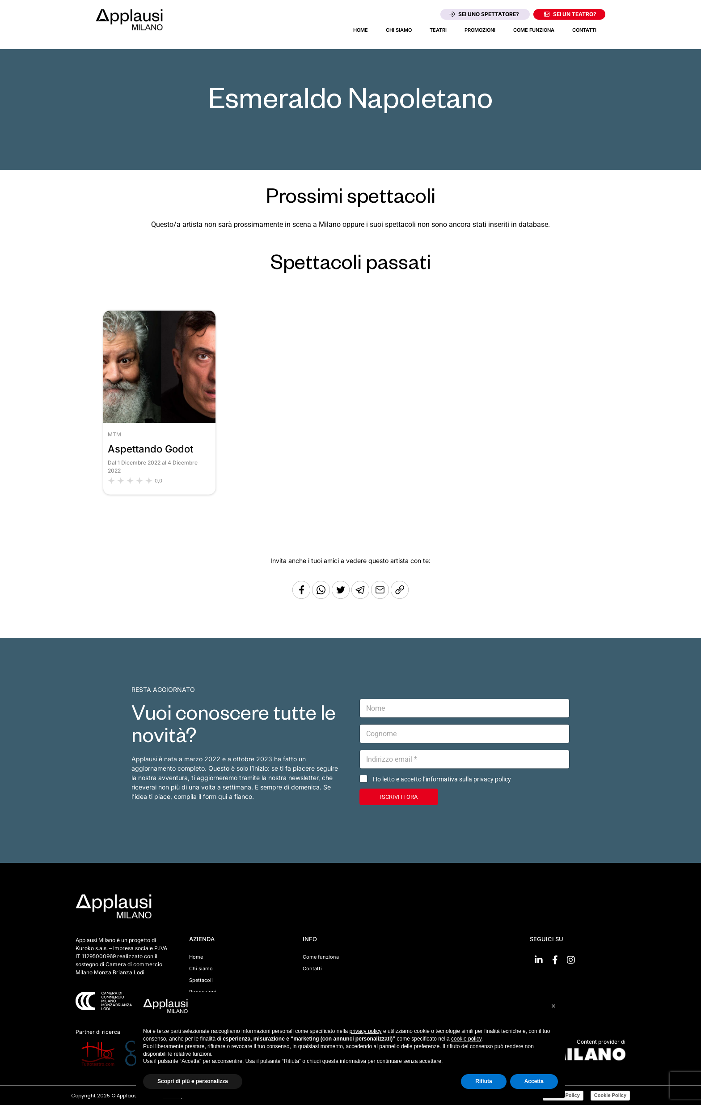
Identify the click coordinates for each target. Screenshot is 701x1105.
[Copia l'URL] (381, 596)
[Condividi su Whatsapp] (322, 596)
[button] (553, 1006)
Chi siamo (399, 30)
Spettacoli (201, 980)
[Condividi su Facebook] (301, 596)
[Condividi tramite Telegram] (361, 596)
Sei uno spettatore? (484, 14)
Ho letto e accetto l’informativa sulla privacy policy (442, 779)
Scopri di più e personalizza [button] (192, 1081)
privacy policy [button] (366, 1031)
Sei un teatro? (570, 14)
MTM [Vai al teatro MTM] (114, 434)
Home (360, 30)
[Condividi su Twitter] (341, 596)
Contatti (584, 30)
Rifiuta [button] (483, 1081)
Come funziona (533, 30)
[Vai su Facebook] (554, 960)
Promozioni (480, 30)
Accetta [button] (534, 1081)
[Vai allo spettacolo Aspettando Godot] (159, 420)
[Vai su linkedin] (538, 960)
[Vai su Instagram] (570, 960)
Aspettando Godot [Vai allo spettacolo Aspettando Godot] (150, 449)
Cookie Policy (610, 1095)
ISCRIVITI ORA (399, 797)
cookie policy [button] (466, 1039)
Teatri (438, 30)
